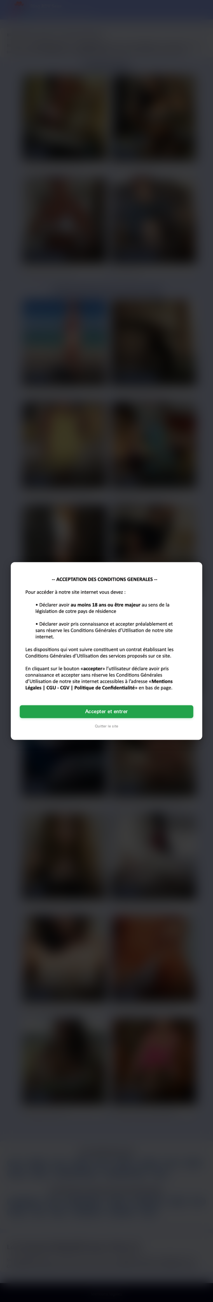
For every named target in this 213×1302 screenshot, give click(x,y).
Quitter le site (106, 726)
